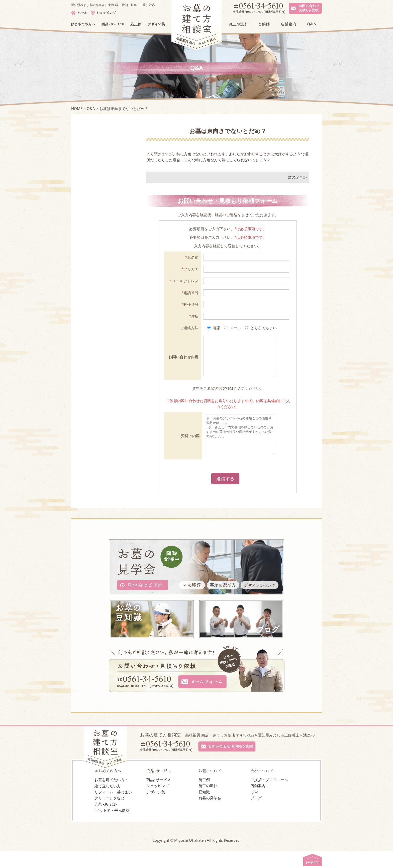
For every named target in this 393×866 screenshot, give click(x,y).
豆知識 (204, 806)
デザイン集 (155, 806)
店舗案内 (257, 800)
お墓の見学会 (210, 812)
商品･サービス (158, 794)
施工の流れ (208, 800)
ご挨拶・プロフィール (269, 794)
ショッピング (157, 800)
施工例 (204, 794)
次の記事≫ (297, 177)
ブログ (256, 812)
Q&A (254, 806)
